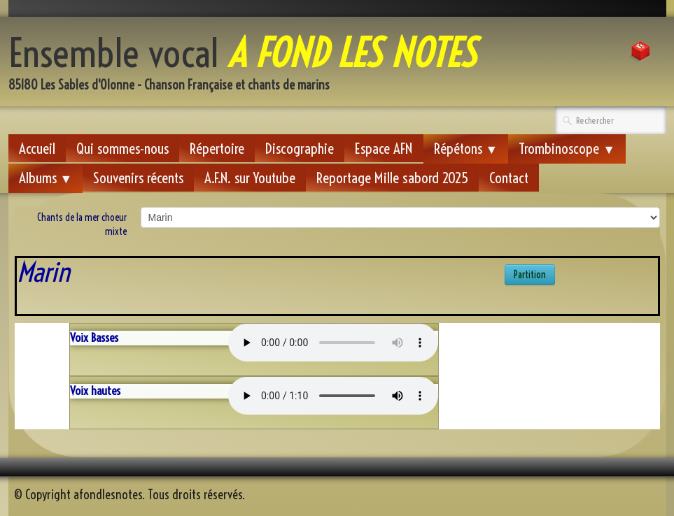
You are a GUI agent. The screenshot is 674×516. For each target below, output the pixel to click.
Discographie (299, 148)
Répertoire (217, 148)
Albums (46, 178)
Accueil (37, 148)
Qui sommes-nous (122, 148)
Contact (508, 178)
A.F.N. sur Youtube (249, 178)
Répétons (466, 148)
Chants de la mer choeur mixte (82, 224)
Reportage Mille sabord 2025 (392, 178)
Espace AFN (384, 148)
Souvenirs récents (138, 178)
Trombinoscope (567, 148)
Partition (530, 274)
